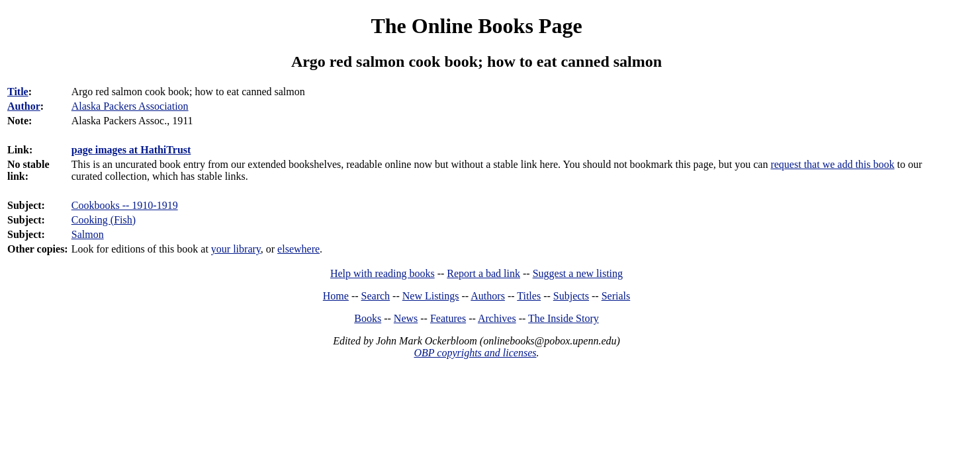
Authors (488, 295)
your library (236, 249)
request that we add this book (832, 164)
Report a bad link (483, 273)
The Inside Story (563, 318)
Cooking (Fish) (103, 219)
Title (17, 91)
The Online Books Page (476, 26)
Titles (529, 295)
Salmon (87, 234)
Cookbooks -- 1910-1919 (124, 205)
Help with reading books (382, 273)
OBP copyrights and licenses (475, 352)
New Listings (430, 295)
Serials (616, 295)
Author (23, 106)
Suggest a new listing (578, 273)
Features (448, 318)
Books (367, 318)
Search (375, 295)
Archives (497, 318)
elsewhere (298, 249)
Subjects (571, 295)
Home (336, 295)
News (406, 318)
